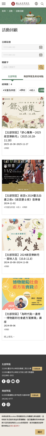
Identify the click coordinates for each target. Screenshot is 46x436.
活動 (11, 10)
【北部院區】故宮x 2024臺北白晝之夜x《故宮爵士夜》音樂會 (22, 197)
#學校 (22, 90)
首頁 (4, 10)
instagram (8, 381)
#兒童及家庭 (9, 90)
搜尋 (41, 67)
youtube (13, 381)
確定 (40, 431)
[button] (3, 3)
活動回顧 (19, 10)
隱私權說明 (14, 425)
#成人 (32, 90)
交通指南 (36, 368)
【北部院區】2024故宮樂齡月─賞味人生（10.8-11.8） (21, 256)
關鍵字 (5, 62)
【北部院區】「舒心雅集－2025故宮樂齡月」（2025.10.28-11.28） (22, 136)
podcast (18, 381)
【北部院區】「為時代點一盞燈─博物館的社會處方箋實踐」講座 (23, 318)
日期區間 (6, 41)
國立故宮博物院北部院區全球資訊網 (20, 3)
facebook (4, 381)
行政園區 (30, 372)
